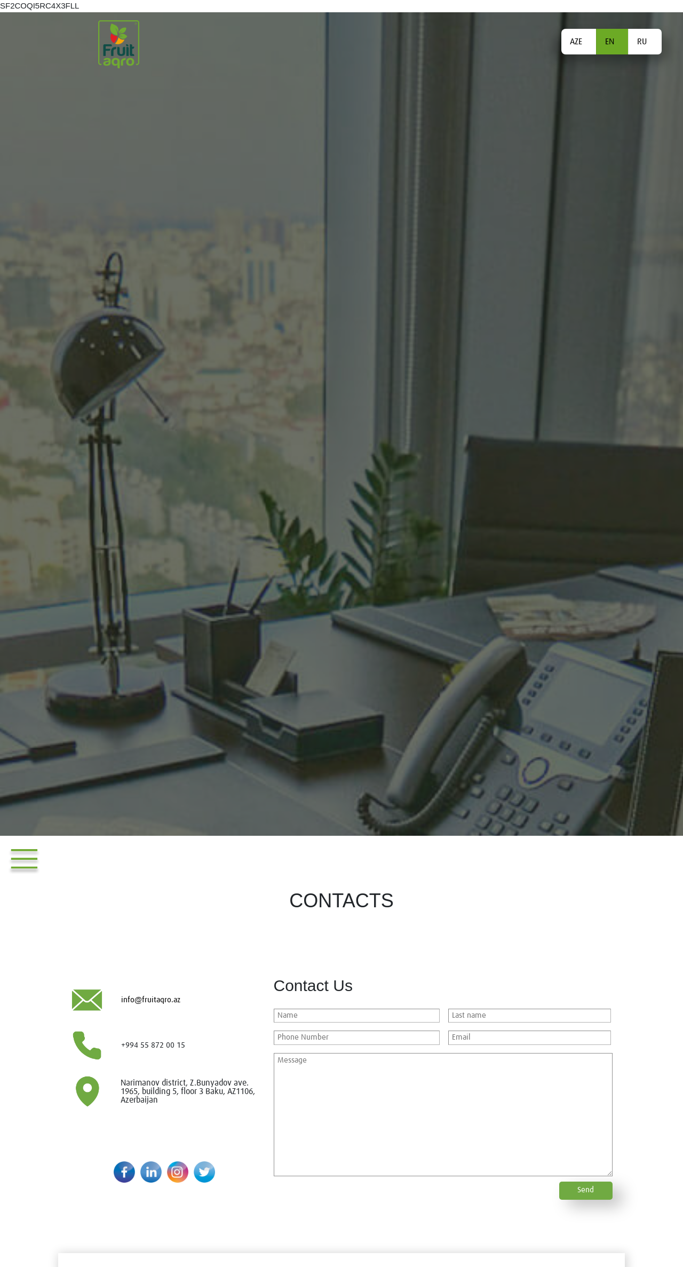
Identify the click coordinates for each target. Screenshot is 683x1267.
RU (642, 41)
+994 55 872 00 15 (153, 1045)
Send (585, 1190)
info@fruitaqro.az (150, 1000)
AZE (576, 41)
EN (609, 41)
